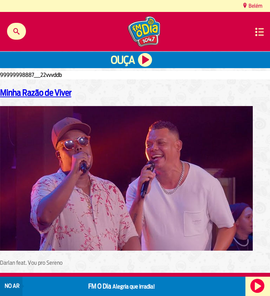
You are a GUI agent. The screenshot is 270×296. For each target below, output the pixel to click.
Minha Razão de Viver (35, 93)
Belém (255, 6)
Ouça (122, 60)
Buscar (16, 31)
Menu (259, 31)
